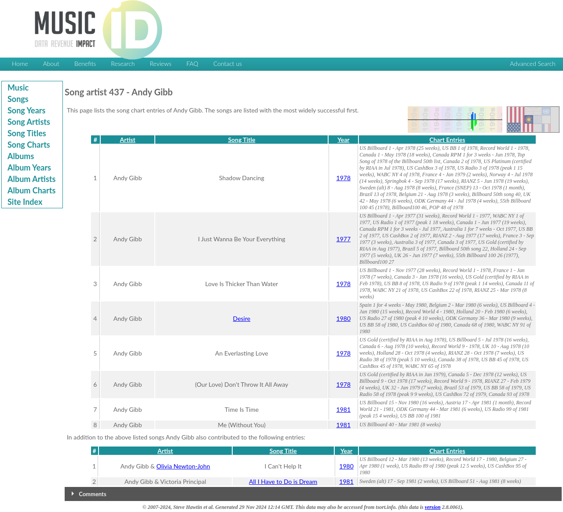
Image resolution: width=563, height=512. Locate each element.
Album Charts (31, 190)
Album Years (29, 167)
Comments (92, 493)
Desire (242, 318)
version (433, 507)
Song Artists (28, 122)
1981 (343, 409)
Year (343, 139)
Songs (18, 99)
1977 (343, 239)
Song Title (241, 139)
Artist (127, 139)
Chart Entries (447, 139)
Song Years (26, 110)
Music (18, 87)
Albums (20, 156)
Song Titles (26, 133)
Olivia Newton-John (183, 466)
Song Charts (28, 144)
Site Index (24, 202)
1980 (343, 318)
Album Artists (31, 179)
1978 (343, 178)
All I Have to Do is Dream (283, 481)
